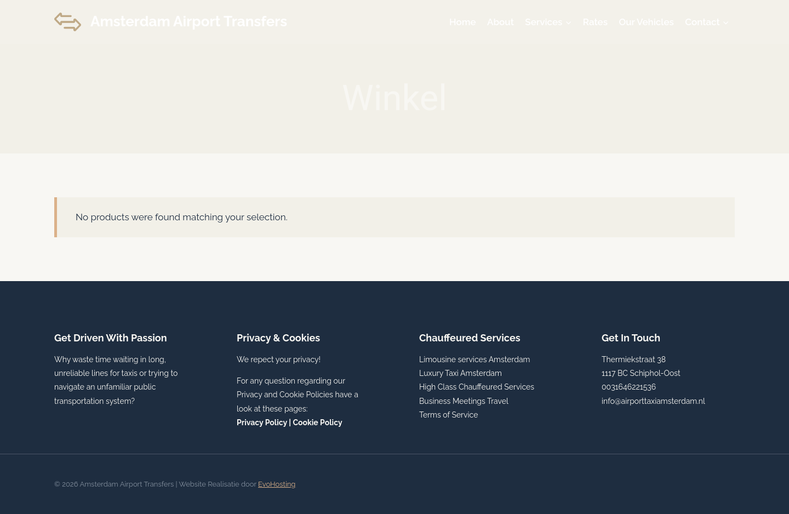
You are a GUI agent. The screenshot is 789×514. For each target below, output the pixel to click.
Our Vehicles (646, 21)
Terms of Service (448, 414)
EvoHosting (276, 484)
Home (462, 21)
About (500, 21)
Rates (595, 21)
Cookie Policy (317, 422)
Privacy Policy (262, 422)
